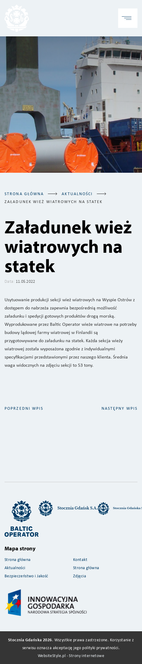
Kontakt (80, 559)
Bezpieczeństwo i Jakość (26, 576)
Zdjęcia (79, 576)
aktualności (77, 193)
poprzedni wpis (24, 408)
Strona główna (24, 193)
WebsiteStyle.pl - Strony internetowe (71, 655)
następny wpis (119, 408)
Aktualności (15, 567)
